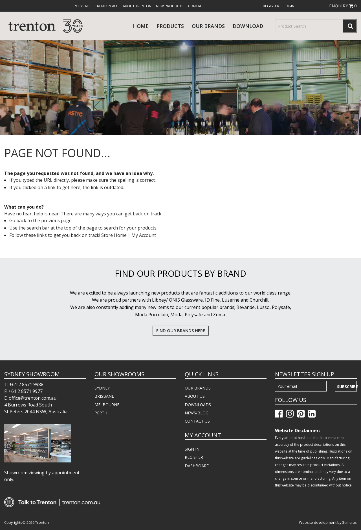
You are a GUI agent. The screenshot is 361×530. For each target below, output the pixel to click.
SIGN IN (192, 449)
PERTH (100, 413)
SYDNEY (102, 388)
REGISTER (194, 457)
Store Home (114, 235)
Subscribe (347, 386)
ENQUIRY (343, 5)
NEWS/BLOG (196, 413)
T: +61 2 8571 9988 (23, 384)
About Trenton (137, 5)
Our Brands (208, 26)
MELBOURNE (106, 404)
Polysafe (82, 5)
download (248, 26)
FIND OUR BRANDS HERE (180, 330)
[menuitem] (82, 6)
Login (289, 5)
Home (141, 26)
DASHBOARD (197, 465)
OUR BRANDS (198, 388)
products (170, 26)
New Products (170, 5)
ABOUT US (195, 396)
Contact (196, 5)
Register (271, 5)
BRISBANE (104, 396)
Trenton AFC (106, 5)
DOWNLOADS (198, 404)
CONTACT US (197, 421)
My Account (143, 235)
